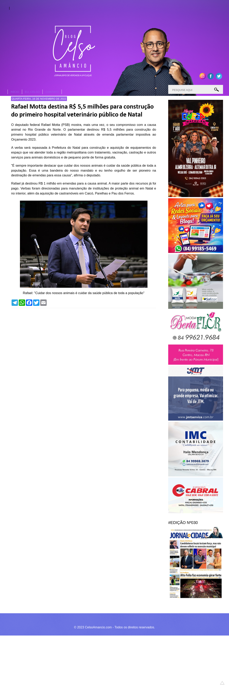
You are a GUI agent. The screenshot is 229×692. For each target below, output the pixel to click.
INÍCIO (15, 91)
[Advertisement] (111, 663)
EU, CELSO (32, 91)
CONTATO (52, 91)
